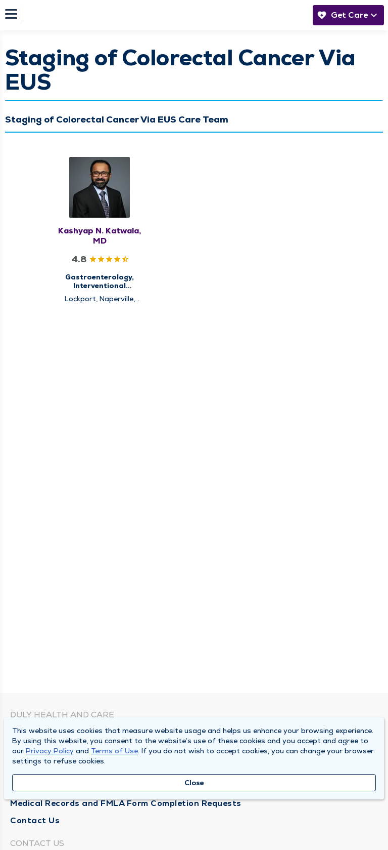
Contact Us (35, 820)
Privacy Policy (50, 750)
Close (194, 782)
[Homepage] (165, 15)
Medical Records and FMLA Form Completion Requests (125, 803)
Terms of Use (114, 750)
